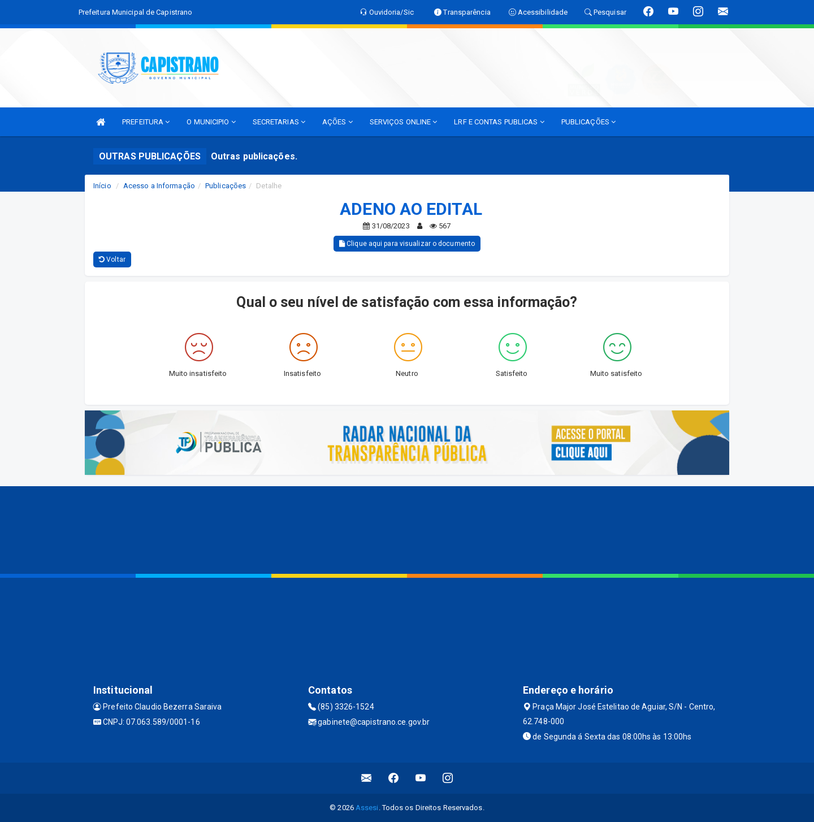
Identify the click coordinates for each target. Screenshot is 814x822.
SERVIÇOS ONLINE (404, 122)
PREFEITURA (146, 122)
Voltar (112, 259)
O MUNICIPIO (211, 122)
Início (102, 185)
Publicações (225, 185)
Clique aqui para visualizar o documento (407, 244)
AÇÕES (337, 122)
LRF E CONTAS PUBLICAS (499, 122)
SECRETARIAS (279, 122)
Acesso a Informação (159, 185)
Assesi (367, 807)
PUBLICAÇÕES (588, 122)
